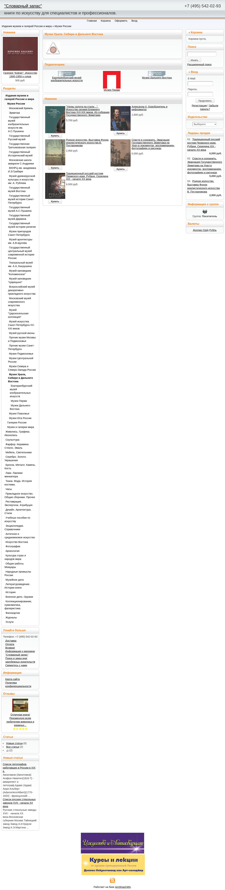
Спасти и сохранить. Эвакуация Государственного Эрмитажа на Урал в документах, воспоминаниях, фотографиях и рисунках (153, 144)
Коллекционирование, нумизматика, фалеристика (18, 605)
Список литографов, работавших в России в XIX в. (19, 768)
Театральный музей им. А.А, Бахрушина (20, 264)
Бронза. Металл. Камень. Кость (20, 466)
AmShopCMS (123, 887)
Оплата (9, 644)
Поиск (192, 46)
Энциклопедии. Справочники (14, 527)
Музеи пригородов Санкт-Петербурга (19, 233)
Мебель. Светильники (19, 452)
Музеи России (62, 26)
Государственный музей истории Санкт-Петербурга (21, 199)
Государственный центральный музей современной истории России (21, 252)
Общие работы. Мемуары (14, 565)
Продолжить (204, 100)
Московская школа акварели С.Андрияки (21, 162)
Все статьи (12, 746)
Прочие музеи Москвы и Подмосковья (22, 339)
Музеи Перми (112, 90)
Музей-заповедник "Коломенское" (19, 272)
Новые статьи (14, 743)
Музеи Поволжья (19, 413)
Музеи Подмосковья (21, 353)
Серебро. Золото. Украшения (16, 458)
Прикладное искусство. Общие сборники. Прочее (20, 495)
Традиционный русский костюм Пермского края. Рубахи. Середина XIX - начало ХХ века (87, 176)
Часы (9, 489)
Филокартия (13, 613)
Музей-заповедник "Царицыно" (19, 280)
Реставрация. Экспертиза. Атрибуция (19, 503)
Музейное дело (15, 579)
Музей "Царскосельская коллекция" (18, 313)
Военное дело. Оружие (19, 596)
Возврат (10, 647)
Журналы (11, 617)
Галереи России (17, 422)
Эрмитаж (14, 112)
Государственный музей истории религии (22, 225)
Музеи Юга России (20, 418)
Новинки (51, 98)
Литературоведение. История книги (17, 586)
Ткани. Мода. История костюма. (18, 483)
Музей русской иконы (22, 333)
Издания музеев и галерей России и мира (27, 26)
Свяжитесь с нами (16, 665)
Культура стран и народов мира (15, 557)
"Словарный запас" (23, 6)
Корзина (196, 32)
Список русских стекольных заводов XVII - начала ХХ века (19, 803)
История (11, 592)
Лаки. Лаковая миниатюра (14, 475)
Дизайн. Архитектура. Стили (18, 511)
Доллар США (201, 230)
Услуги (10, 622)
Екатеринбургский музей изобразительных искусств (67, 79)
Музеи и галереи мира (20, 427)
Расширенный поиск (199, 64)
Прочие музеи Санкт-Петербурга (21, 347)
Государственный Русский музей (19, 137)
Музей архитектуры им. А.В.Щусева (20, 241)
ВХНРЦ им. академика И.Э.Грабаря (22, 170)
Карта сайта (12, 679)
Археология (13, 551)
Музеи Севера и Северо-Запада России (22, 368)
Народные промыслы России (18, 573)
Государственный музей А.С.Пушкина (20, 209)
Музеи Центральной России (20, 360)
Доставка (10, 640)
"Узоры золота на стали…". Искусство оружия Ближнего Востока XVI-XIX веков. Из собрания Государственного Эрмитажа (88, 110)
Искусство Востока (17, 542)
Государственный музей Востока (19, 189)
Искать (194, 60)
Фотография (13, 546)
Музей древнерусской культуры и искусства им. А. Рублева (21, 179)
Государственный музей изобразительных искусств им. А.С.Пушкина (19, 124)
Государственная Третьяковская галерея (22, 145)
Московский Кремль (21, 108)
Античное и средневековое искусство (20, 535)
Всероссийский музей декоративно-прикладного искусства (22, 290)
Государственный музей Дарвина (19, 217)
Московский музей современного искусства (19, 302)
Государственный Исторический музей (20, 154)
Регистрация (199, 105)
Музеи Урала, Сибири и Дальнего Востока (20, 378)
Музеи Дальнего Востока (157, 77)
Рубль (213, 230)
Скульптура (13, 439)
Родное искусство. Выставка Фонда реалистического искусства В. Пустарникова (87, 142)
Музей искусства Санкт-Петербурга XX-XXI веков (21, 325)
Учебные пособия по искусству (17, 519)
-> (7, 750)
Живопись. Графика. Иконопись (17, 433)
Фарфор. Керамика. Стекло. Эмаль (17, 446)
